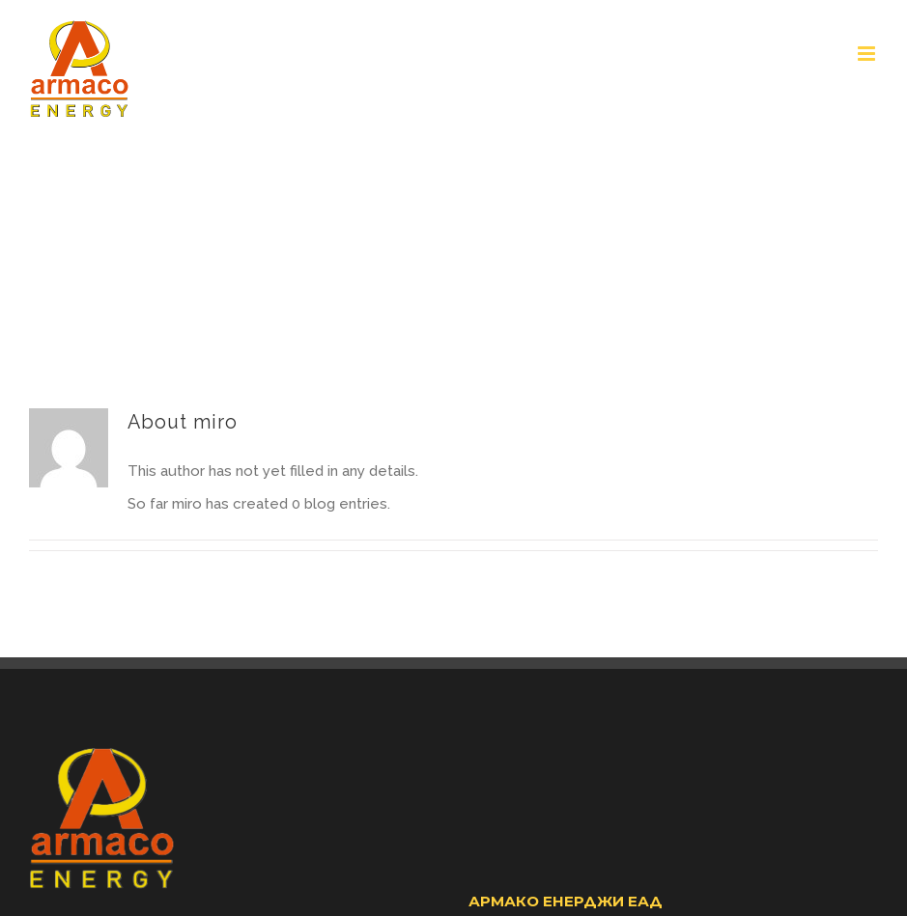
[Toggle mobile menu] (868, 53)
